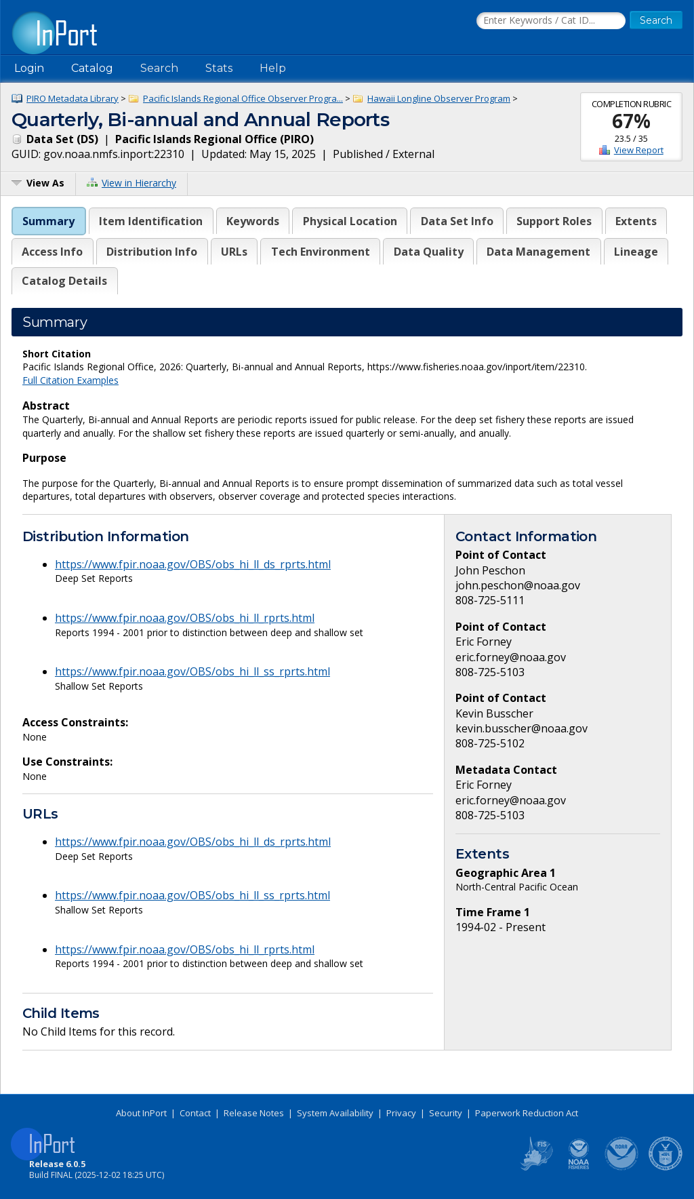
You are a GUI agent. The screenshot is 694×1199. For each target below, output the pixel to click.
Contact (195, 1113)
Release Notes (254, 1113)
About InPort (141, 1113)
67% (631, 121)
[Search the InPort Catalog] (551, 21)
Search (159, 68)
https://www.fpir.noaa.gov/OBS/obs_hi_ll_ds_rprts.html (193, 564)
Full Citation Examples (70, 380)
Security (445, 1113)
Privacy (401, 1113)
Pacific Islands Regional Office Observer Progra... (243, 98)
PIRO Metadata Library (72, 98)
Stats (218, 68)
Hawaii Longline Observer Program (438, 98)
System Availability (335, 1113)
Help (273, 68)
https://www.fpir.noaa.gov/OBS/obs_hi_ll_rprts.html (184, 617)
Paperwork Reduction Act (526, 1113)
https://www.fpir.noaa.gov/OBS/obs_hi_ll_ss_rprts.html (192, 671)
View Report (639, 150)
